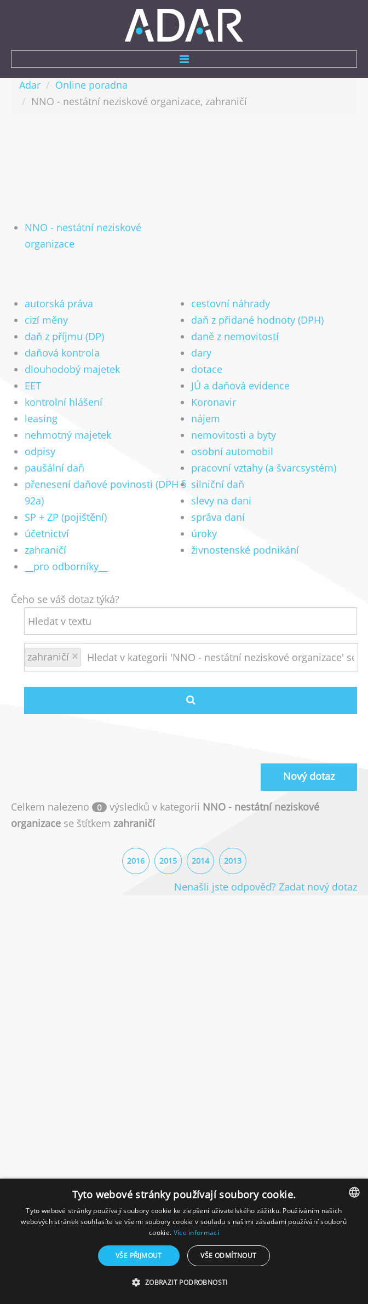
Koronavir (213, 402)
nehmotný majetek (68, 434)
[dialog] (184, 1241)
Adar (30, 84)
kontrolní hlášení (63, 402)
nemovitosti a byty (233, 434)
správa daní (218, 517)
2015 (168, 860)
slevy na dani (221, 500)
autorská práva (59, 303)
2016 (136, 860)
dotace (206, 369)
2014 (200, 860)
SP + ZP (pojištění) (66, 517)
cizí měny (46, 319)
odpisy (40, 451)
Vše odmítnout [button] (228, 1255)
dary (201, 352)
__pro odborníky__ (66, 566)
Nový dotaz (309, 776)
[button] (183, 1282)
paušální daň (54, 467)
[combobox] (354, 1192)
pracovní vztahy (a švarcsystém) (263, 467)
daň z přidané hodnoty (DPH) (257, 319)
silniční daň (217, 484)
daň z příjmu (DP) (64, 336)
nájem (205, 418)
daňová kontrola (62, 352)
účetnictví (47, 533)
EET (33, 385)
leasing (41, 418)
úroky (204, 533)
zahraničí (45, 549)
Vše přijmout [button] (139, 1255)
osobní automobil (232, 451)
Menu (184, 59)
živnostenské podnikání (245, 549)
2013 (233, 860)
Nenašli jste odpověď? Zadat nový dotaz (265, 886)
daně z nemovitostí (235, 336)
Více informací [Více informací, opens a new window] (196, 1232)
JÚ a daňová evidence (240, 385)
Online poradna (91, 84)
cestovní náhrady (230, 303)
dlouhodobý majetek (72, 369)
